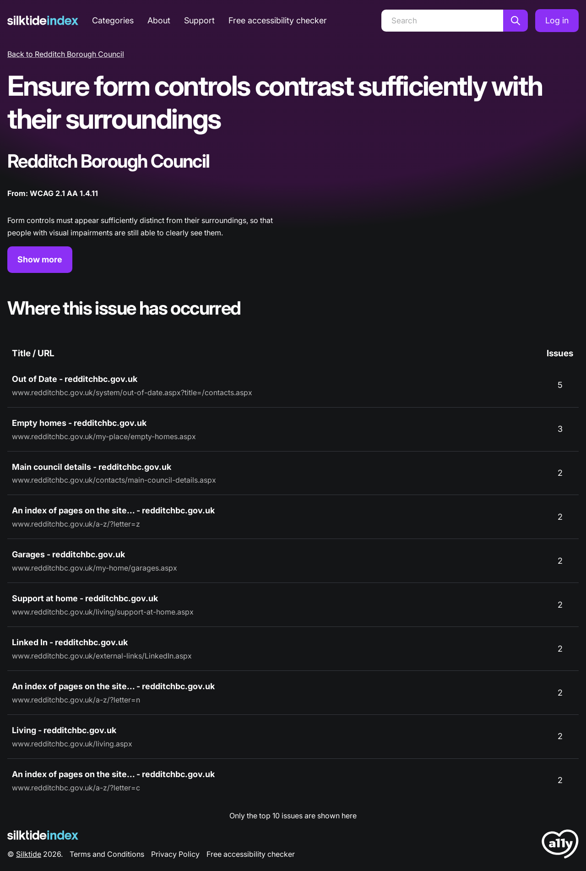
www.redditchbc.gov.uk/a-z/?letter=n (76, 699)
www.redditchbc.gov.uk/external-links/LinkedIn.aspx (102, 655)
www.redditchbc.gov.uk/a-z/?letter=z (76, 523)
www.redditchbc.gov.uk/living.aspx (72, 743)
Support (199, 20)
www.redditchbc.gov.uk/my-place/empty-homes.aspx (104, 436)
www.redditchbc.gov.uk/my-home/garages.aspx (94, 567)
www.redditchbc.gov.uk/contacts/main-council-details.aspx (114, 479)
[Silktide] (42, 20)
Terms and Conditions (107, 854)
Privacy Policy (175, 854)
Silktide (28, 854)
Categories (113, 20)
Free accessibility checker (277, 20)
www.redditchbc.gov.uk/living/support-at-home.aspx (103, 611)
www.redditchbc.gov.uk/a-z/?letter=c (76, 787)
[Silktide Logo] (42, 835)
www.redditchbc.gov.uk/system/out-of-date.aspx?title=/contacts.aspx (132, 392)
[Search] (442, 21)
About (158, 20)
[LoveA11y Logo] (560, 845)
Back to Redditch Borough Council (65, 54)
